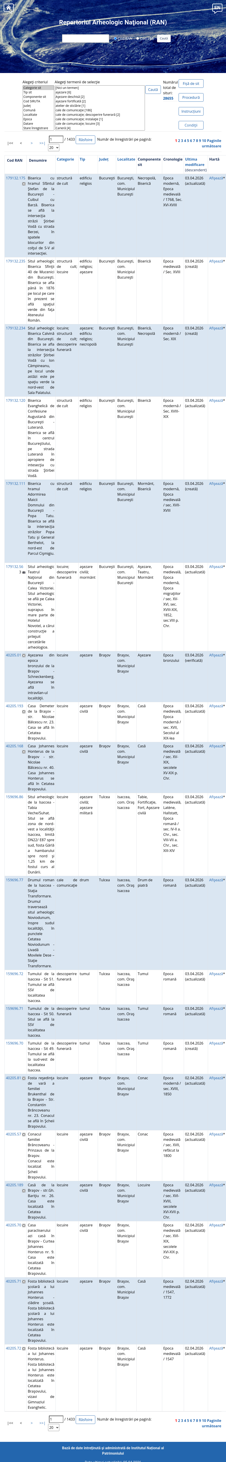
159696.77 (14, 879)
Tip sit (38, 92)
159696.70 (14, 1043)
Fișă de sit (191, 83)
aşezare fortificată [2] (100, 101)
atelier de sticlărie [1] (100, 105)
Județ (38, 105)
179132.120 (15, 400)
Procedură (191, 97)
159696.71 (14, 1008)
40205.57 (13, 1134)
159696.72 (14, 973)
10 (204, 140)
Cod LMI (145, 38)
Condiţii (191, 125)
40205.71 (13, 1281)
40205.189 (14, 1184)
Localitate (38, 114)
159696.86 (14, 796)
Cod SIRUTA (38, 101)
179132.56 (14, 566)
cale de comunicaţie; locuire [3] (100, 123)
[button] (217, 8)
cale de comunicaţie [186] (100, 110)
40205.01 (13, 655)
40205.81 (13, 1077)
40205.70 (13, 1225)
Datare (38, 123)
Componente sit (38, 97)
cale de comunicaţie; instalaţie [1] (100, 119)
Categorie (65, 159)
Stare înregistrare (38, 128)
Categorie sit (38, 88)
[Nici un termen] (100, 88)
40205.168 (14, 746)
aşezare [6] (100, 92)
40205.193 (14, 705)
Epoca (38, 119)
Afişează (216, 178)
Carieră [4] (100, 128)
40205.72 (13, 1348)
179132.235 (15, 261)
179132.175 (15, 178)
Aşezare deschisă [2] (100, 97)
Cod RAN (123, 38)
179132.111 (15, 483)
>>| (43, 143)
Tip (82, 159)
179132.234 (15, 328)
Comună (38, 110)
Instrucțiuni (191, 111)
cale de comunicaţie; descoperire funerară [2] (100, 114)
